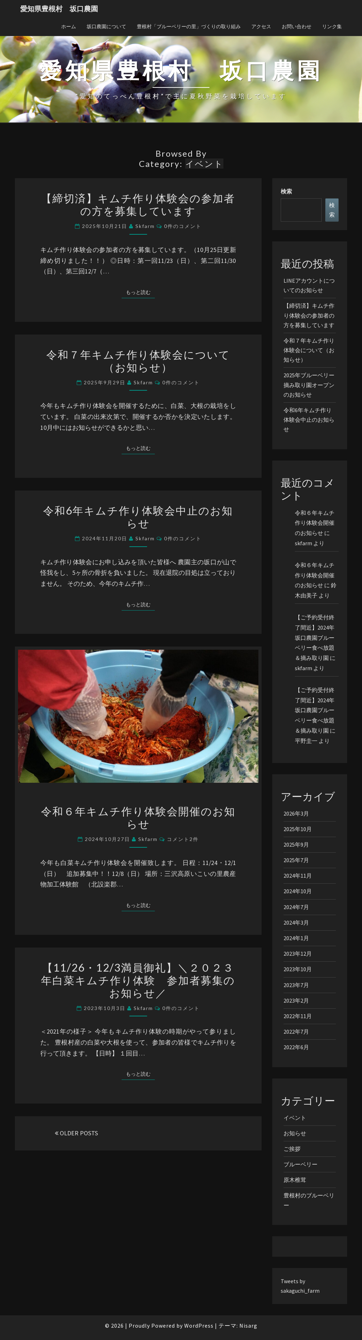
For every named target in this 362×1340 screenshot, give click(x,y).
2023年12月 (298, 953)
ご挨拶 (292, 1148)
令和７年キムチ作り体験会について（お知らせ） (138, 360)
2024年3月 (296, 922)
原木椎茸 (295, 1179)
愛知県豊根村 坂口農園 (59, 8)
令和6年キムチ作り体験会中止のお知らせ (138, 516)
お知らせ (295, 1133)
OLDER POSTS (76, 1133)
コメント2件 (183, 839)
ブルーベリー (300, 1164)
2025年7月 (296, 860)
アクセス (261, 26)
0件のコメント (183, 226)
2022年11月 (298, 1016)
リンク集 (332, 26)
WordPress (199, 1325)
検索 (286, 191)
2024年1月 (296, 938)
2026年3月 (296, 813)
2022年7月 (296, 1031)
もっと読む (140, 291)
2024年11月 (298, 875)
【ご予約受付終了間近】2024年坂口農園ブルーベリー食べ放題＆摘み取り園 (314, 637)
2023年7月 (296, 985)
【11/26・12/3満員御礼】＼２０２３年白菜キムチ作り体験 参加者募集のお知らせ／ (138, 980)
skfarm (145, 226)
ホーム (68, 26)
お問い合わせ (296, 26)
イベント (295, 1117)
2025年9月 (296, 844)
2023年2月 (296, 1000)
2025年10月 (298, 829)
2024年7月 (296, 907)
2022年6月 (296, 1047)
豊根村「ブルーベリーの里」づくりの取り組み (189, 26)
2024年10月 (298, 891)
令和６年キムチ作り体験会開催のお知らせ (138, 817)
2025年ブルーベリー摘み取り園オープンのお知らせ (309, 385)
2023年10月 (298, 969)
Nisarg (248, 1325)
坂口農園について (106, 26)
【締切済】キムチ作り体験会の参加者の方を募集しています (138, 204)
